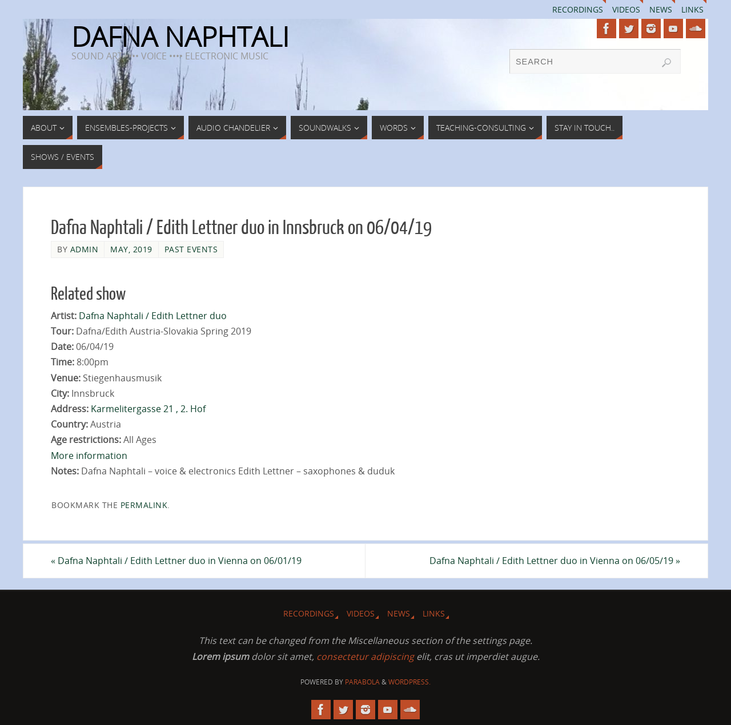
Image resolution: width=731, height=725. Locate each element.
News (660, 9)
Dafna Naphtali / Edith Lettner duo (153, 315)
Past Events (191, 249)
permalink (144, 505)
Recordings (577, 9)
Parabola (362, 682)
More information (89, 455)
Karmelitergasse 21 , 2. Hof (148, 408)
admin (84, 249)
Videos (626, 9)
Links (692, 9)
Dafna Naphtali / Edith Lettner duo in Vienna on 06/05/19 (554, 560)
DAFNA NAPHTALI (180, 36)
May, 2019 (131, 249)
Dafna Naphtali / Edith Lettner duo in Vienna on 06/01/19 (176, 560)
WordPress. (409, 682)
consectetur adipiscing (365, 656)
